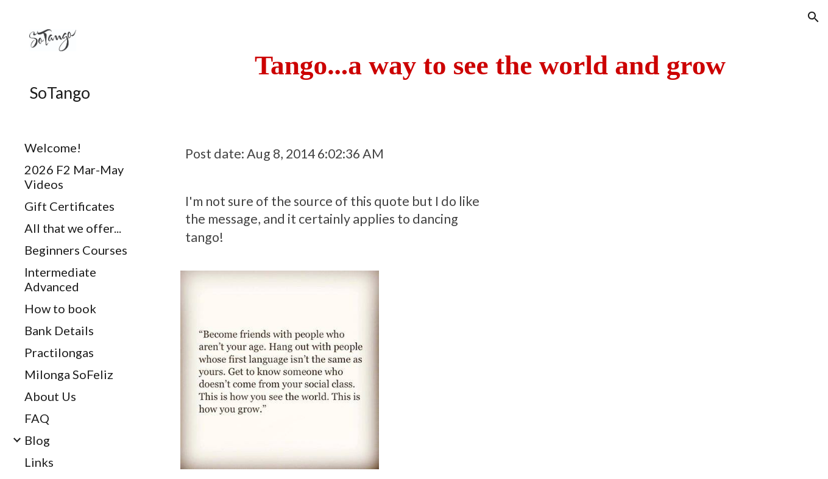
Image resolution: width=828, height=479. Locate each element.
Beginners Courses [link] (75, 250)
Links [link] (39, 462)
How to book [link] (60, 308)
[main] (490, 65)
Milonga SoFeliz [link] (68, 374)
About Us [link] (50, 396)
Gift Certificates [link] (69, 206)
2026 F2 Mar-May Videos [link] (74, 176)
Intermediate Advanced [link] (60, 279)
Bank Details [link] (59, 330)
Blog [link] (37, 440)
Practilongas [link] (59, 352)
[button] (813, 17)
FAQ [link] (36, 418)
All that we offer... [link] (72, 228)
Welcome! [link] (52, 147)
